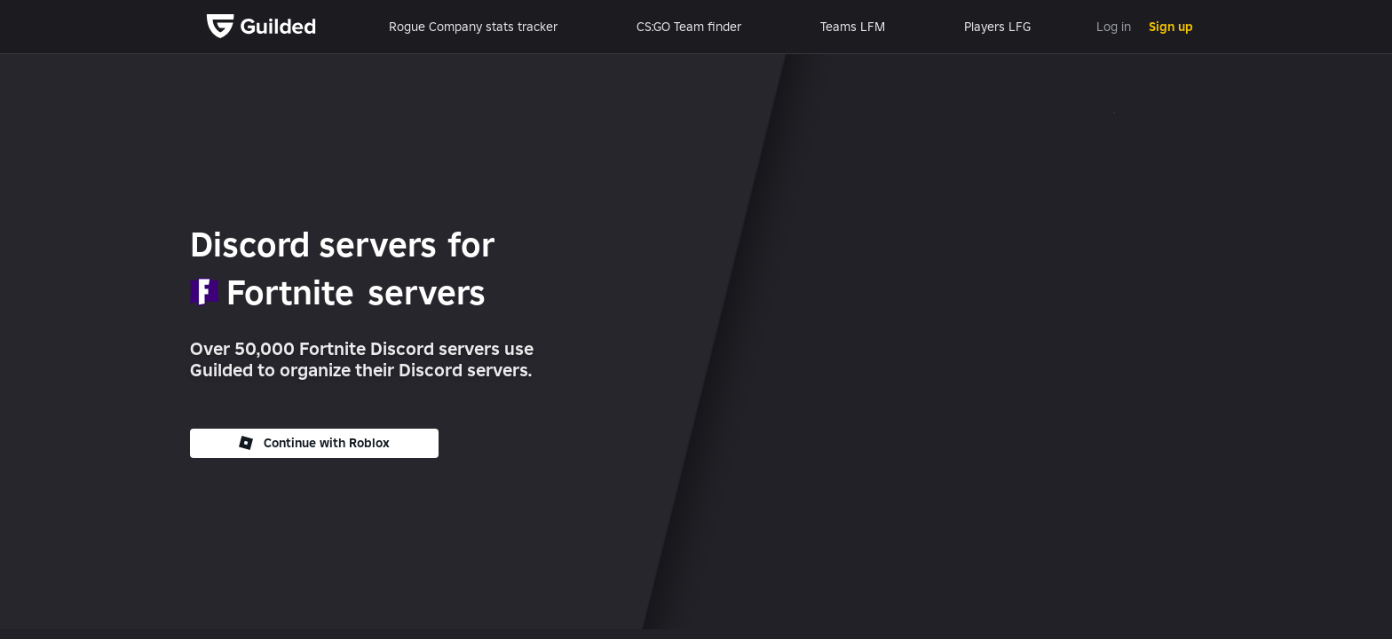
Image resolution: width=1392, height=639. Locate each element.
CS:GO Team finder (689, 27)
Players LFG (997, 27)
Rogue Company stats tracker (473, 27)
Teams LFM (852, 27)
